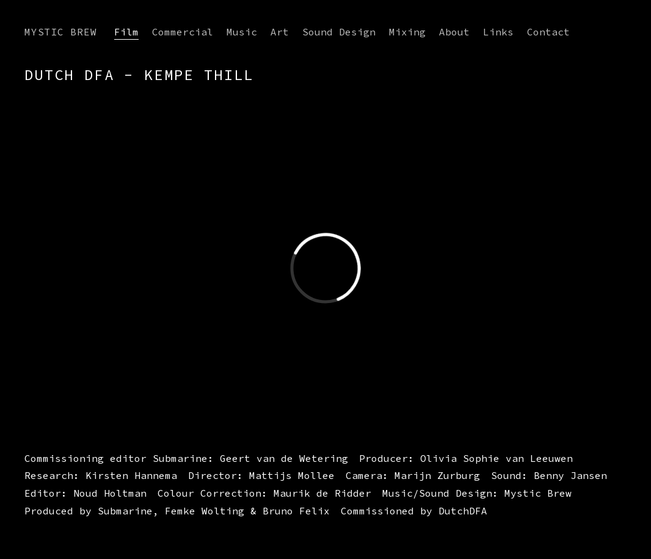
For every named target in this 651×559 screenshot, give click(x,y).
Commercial (182, 32)
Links (498, 32)
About (454, 32)
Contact (548, 32)
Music (242, 32)
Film (126, 32)
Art (280, 32)
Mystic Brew (60, 32)
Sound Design (339, 32)
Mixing (407, 32)
